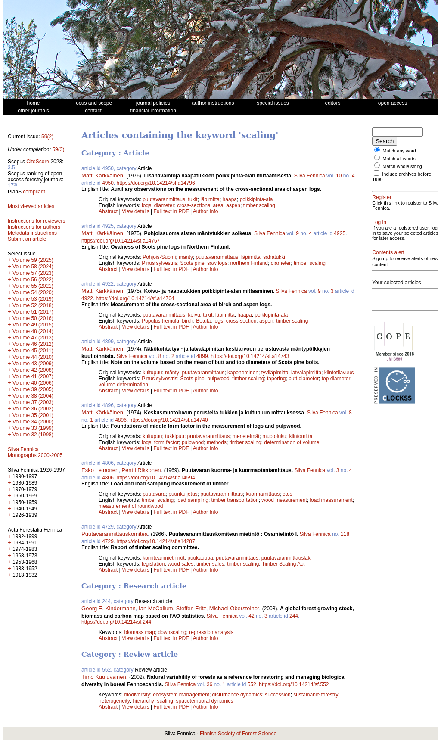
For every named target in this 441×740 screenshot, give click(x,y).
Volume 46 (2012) (32, 344)
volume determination (123, 385)
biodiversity (137, 695)
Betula (203, 321)
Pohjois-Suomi (159, 257)
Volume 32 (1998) (32, 435)
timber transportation (235, 500)
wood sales (180, 564)
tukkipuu (174, 436)
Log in (379, 222)
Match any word (399, 150)
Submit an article (27, 239)
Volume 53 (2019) (32, 299)
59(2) (47, 137)
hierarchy (143, 701)
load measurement (331, 500)
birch (187, 321)
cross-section (241, 321)
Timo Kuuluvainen (103, 677)
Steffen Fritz (191, 608)
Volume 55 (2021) (32, 286)
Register (381, 197)
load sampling (192, 500)
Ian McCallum (156, 608)
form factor (166, 442)
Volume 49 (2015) (32, 325)
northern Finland (249, 263)
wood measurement (284, 500)
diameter (164, 205)
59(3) (58, 149)
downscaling (172, 632)
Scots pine (192, 263)
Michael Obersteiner (234, 608)
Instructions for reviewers (36, 221)
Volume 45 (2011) (32, 351)
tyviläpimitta (275, 373)
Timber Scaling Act (283, 564)
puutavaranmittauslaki (286, 558)
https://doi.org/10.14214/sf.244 (116, 622)
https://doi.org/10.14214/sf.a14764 (135, 298)
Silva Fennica (309, 176)
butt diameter (304, 379)
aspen (233, 205)
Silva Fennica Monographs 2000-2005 (35, 452)
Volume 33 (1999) (32, 428)
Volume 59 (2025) (32, 260)
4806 (108, 478)
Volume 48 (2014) (32, 331)
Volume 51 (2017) (32, 312)
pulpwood (218, 379)
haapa (230, 199)
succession (277, 695)
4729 (108, 541)
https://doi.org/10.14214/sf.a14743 (250, 356)
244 (293, 616)
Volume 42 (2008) (32, 370)
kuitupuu (152, 373)
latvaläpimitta (306, 373)
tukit (193, 199)
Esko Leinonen (99, 470)
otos (287, 494)
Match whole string (402, 166)
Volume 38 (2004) (32, 396)
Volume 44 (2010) (32, 357)
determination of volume (291, 442)
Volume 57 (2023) (32, 273)
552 (252, 684)
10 (339, 176)
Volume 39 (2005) (32, 389)
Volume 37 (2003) (32, 402)
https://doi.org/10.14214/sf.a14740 (169, 420)
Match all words (398, 158)
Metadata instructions (32, 233)
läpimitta (210, 199)
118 (345, 534)
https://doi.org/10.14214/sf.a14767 (120, 241)
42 (251, 616)
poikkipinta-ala (256, 199)
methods (217, 442)
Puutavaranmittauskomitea (114, 534)
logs (146, 205)
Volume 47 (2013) (32, 338)
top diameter (336, 379)
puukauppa (200, 558)
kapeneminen (242, 373)
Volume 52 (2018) (32, 305)
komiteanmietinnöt (163, 558)
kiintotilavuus (339, 373)
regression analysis (211, 632)
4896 (121, 420)
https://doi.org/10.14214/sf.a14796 (156, 183)
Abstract (108, 211)
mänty (186, 257)
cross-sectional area (200, 205)
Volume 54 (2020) (32, 292)
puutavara (154, 494)
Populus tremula (160, 321)
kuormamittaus (263, 494)
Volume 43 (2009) (32, 364)
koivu (194, 315)
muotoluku (274, 436)
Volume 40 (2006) (32, 383)
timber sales (210, 564)
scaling (165, 701)
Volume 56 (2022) (32, 280)
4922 (87, 298)
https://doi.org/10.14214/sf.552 (294, 684)
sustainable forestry (315, 695)
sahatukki (274, 257)
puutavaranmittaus (164, 199)
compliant (34, 192)
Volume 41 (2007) (32, 376)
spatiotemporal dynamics (204, 701)
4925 (339, 233)
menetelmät (246, 436)
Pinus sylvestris (159, 263)
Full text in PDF (171, 211)
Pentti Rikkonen (141, 470)
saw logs (217, 263)
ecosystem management (181, 695)
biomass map (139, 632)
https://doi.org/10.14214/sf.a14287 (156, 541)
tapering (276, 379)
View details (136, 211)
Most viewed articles (31, 206)
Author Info (205, 211)
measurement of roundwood (131, 506)
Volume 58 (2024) (32, 267)
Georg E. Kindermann (108, 608)
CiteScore (37, 162)
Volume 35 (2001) (32, 415)
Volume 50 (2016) (32, 318)
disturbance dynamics (237, 695)
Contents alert (388, 252)
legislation (153, 564)
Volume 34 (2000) (32, 422)
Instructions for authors (34, 227)
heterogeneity (114, 701)
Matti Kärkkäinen (102, 175)
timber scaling (259, 205)
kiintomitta (300, 436)
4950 (108, 183)
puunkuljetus (182, 494)
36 (209, 684)
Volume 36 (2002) (32, 409)
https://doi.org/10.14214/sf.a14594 (156, 478)
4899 (202, 356)
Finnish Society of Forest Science (238, 734)
